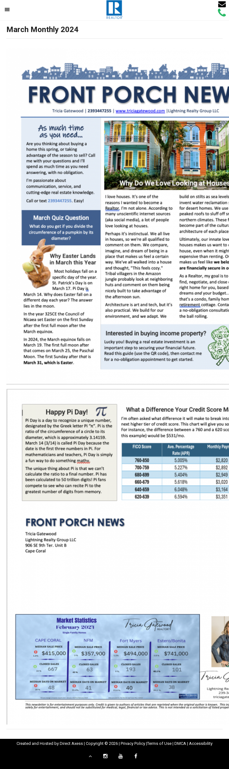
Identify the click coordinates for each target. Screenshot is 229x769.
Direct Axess (71, 743)
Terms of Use (159, 743)
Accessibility (200, 743)
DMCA (180, 743)
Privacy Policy (133, 743)
